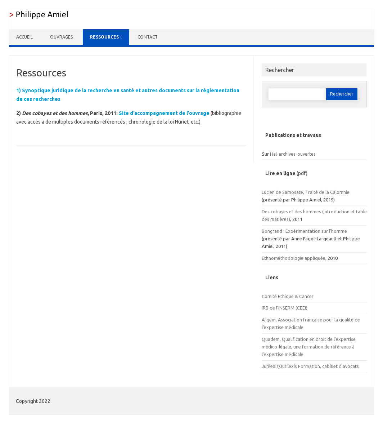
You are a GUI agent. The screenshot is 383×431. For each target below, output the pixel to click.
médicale (293, 327)
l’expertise (273, 327)
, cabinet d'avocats (339, 366)
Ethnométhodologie (282, 258)
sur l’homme (333, 231)
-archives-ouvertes (296, 153)
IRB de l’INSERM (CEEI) (284, 307)
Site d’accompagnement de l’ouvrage (164, 113)
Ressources (104, 37)
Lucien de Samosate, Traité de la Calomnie (306, 192)
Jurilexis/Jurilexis (280, 366)
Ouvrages (61, 37)
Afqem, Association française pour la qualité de (311, 319)
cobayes (279, 211)
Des (266, 211)
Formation (309, 366)
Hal (273, 153)
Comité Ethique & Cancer (288, 296)
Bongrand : (273, 231)
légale (285, 346)
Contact (148, 37)
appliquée (314, 258)
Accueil (24, 37)
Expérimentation (302, 231)
